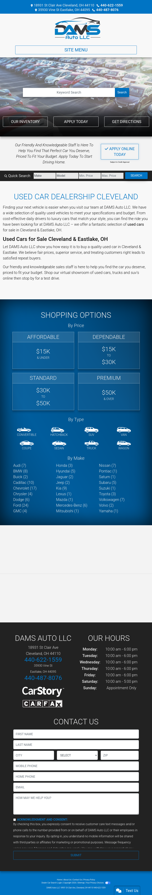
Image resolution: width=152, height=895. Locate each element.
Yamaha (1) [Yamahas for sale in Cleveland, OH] (108, 511)
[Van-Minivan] (124, 432)
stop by (28, 278)
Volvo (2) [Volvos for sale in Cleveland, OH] (106, 505)
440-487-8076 (107, 10)
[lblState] (77, 755)
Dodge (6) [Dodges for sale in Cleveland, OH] (21, 499)
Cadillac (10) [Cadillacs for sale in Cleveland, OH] (23, 482)
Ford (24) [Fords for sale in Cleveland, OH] (21, 505)
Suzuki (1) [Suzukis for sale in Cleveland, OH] (107, 488)
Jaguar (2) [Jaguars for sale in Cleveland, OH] (64, 477)
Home (59, 880)
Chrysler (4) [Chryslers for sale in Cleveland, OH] (23, 494)
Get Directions (126, 121)
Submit (76, 855)
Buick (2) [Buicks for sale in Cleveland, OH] (20, 477)
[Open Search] (69, 92)
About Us (67, 880)
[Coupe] (27, 445)
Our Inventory (25, 121)
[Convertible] (26, 432)
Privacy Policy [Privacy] (89, 880)
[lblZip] (120, 755)
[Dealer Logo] (76, 28)
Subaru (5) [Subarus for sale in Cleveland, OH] (107, 482)
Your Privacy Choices (98, 883)
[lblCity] (33, 755)
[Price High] (112, 176)
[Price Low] (90, 176)
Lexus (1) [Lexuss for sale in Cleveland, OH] (64, 494)
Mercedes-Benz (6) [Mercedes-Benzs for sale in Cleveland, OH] (71, 505)
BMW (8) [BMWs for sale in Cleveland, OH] (20, 471)
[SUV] (91, 432)
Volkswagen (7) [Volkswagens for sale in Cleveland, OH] (112, 499)
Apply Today (76, 121)
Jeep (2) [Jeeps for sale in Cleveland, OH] (63, 482)
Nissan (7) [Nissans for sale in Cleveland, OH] (107, 465)
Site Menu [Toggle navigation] (76, 50)
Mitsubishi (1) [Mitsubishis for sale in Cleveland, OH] (67, 511)
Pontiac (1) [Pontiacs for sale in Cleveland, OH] (108, 471)
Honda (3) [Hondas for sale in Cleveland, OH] (64, 465)
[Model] (67, 176)
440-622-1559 (111, 5)
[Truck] (91, 445)
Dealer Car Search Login (51, 883)
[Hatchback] (59, 432)
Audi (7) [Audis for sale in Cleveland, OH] (19, 465)
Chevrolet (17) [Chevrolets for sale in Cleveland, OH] (25, 488)
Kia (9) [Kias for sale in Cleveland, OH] (61, 488)
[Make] (44, 176)
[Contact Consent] (14, 820)
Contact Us (77, 880)
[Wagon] (124, 445)
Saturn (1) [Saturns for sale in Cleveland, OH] (107, 477)
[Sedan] (59, 445)
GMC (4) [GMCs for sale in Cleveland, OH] (20, 511)
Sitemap (80, 883)
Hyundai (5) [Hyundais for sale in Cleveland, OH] (65, 471)
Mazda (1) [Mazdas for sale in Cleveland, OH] (64, 499)
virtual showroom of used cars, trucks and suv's (99, 272)
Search (122, 92)
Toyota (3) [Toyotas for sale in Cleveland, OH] (107, 494)
